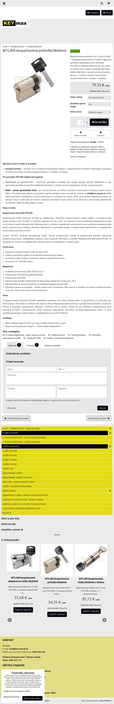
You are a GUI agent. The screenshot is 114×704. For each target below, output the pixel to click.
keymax (57, 535)
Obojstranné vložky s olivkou (17, 477)
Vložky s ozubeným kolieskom (60, 338)
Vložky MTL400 (34, 338)
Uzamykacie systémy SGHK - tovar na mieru (22, 499)
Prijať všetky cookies (32, 698)
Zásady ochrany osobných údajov (16, 691)
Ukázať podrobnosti (11, 697)
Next (104, 620)
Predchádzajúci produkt (17, 418)
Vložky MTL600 (10, 455)
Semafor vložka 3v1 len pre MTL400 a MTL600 (24, 504)
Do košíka (99, 122)
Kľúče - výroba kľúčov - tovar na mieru (57, 428)
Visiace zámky (57, 491)
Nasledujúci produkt (98, 418)
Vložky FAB (8, 468)
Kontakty (6, 645)
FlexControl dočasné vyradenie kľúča (21, 508)
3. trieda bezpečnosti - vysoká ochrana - (22, 442)
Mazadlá (6, 513)
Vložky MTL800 (10, 451)
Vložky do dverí (58, 335)
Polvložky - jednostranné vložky (19, 482)
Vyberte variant (23, 610)
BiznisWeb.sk (105, 700)
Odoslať (102, 408)
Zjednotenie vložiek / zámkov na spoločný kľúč (25, 495)
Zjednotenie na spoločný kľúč (19, 182)
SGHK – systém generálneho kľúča (21, 190)
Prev (10, 620)
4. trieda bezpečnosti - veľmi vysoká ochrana (25, 335)
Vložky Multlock (78, 335)
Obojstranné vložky (12, 473)
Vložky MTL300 (10, 464)
